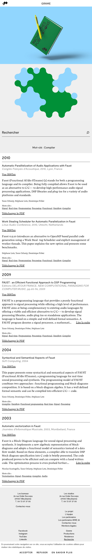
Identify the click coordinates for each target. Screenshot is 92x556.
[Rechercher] (88, 132)
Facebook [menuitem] (23, 531)
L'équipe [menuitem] (69, 514)
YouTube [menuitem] (23, 536)
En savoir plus (62, 552)
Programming (25, 208)
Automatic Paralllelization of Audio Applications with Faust (37, 165)
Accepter (26, 552)
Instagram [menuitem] (23, 533)
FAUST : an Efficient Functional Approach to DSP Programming (39, 282)
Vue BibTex (9, 174)
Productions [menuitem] (69, 533)
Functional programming (31, 404)
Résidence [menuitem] (69, 536)
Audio (45, 476)
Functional (47, 208)
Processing (36, 208)
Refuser (42, 552)
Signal (5, 208)
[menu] (5, 3)
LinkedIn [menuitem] (23, 539)
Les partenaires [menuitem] (69, 517)
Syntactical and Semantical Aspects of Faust (28, 357)
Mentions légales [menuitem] (69, 526)
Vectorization (8, 476)
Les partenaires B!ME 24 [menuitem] (69, 520)
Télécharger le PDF (13, 213)
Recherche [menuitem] (69, 539)
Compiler (66, 208)
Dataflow (57, 208)
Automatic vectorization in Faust (21, 425)
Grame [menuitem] (69, 531)
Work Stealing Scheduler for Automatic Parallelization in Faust (38, 221)
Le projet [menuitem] (69, 511)
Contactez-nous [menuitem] (23, 506)
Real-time (13, 208)
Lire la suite (83, 322)
